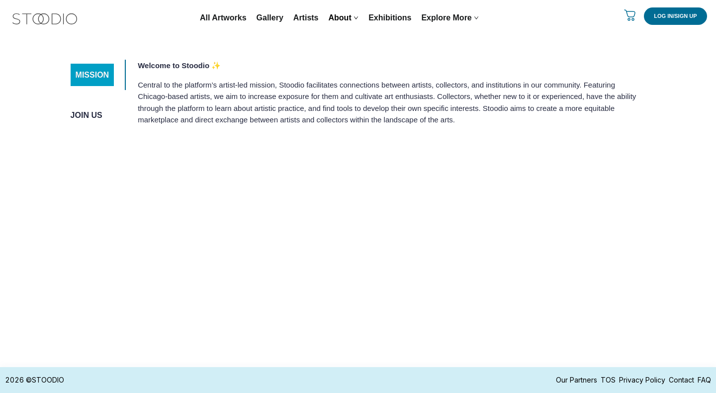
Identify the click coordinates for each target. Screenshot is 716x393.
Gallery (270, 17)
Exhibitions (389, 17)
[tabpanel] (384, 96)
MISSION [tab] (92, 75)
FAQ (704, 380)
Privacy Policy (642, 380)
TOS (608, 380)
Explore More (450, 17)
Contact (681, 380)
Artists (306, 17)
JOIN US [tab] (86, 115)
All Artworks (223, 17)
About (344, 17)
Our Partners (576, 380)
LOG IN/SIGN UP (675, 16)
